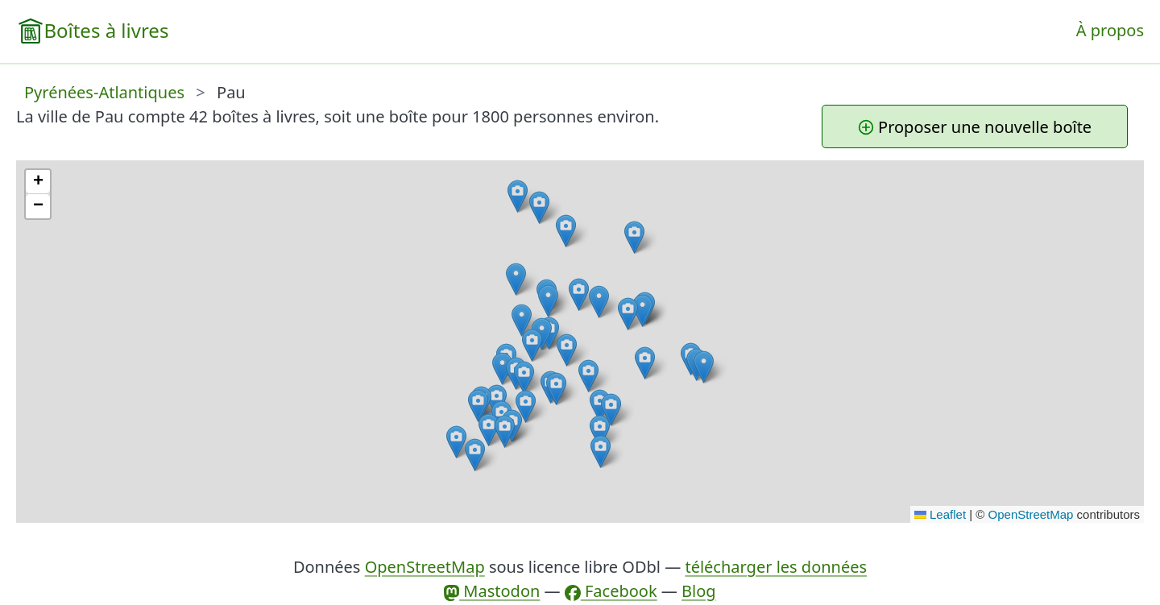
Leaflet (940, 514)
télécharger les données (776, 567)
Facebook (611, 591)
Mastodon (492, 591)
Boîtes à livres (106, 30)
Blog (699, 591)
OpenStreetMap (1031, 514)
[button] (518, 196)
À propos (1110, 30)
